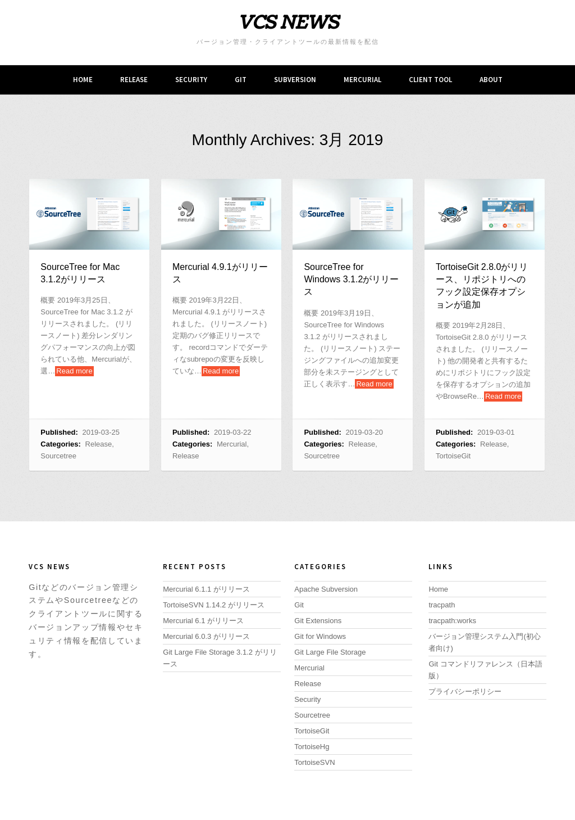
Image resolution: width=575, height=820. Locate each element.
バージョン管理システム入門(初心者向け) (484, 642)
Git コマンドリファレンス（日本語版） (485, 670)
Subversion (295, 79)
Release (134, 79)
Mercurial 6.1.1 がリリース (206, 589)
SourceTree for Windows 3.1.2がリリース (351, 279)
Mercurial (362, 79)
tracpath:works (452, 620)
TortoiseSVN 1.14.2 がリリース (213, 605)
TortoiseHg (311, 746)
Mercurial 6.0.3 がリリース (206, 636)
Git (241, 79)
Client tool (430, 79)
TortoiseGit (453, 456)
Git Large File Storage (330, 652)
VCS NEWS (288, 22)
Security (191, 79)
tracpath (441, 605)
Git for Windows (320, 636)
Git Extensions (317, 620)
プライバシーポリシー (464, 691)
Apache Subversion (326, 589)
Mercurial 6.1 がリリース (203, 620)
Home (83, 79)
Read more (74, 371)
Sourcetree (58, 456)
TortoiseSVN (314, 762)
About (491, 79)
